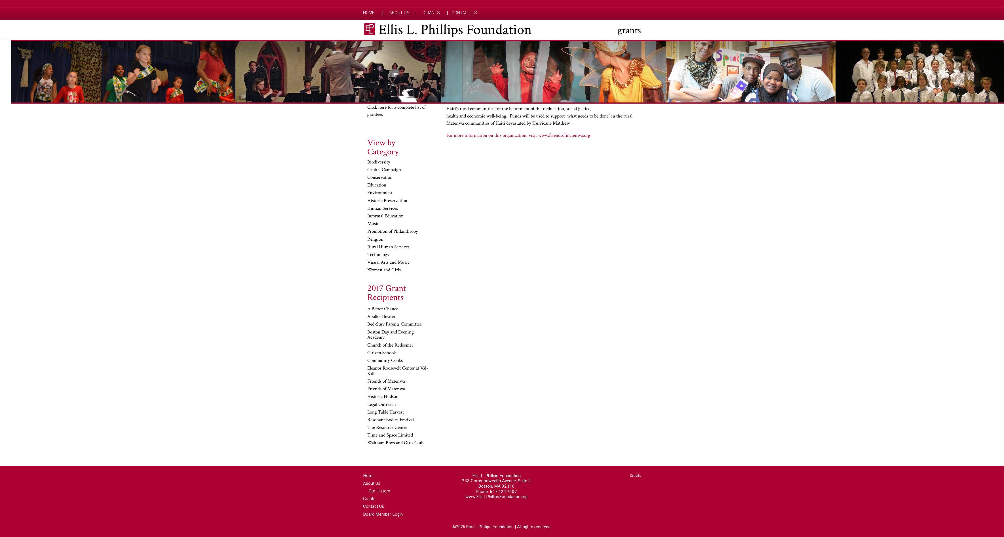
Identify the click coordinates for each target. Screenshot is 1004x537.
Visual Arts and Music (388, 262)
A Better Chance (382, 309)
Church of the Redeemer (390, 345)
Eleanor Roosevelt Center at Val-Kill (397, 371)
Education (376, 185)
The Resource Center (387, 428)
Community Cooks (385, 361)
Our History (379, 491)
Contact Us (464, 13)
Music (373, 224)
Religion (375, 239)
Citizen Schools (381, 353)
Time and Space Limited (390, 435)
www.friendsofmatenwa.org (564, 135)
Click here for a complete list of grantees (396, 111)
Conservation (380, 178)
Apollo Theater (381, 317)
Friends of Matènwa (386, 381)
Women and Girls (384, 270)
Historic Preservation (387, 201)
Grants (432, 13)
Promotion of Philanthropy (392, 231)
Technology (378, 255)
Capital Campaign (384, 170)
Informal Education (385, 216)
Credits (635, 476)
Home (368, 13)
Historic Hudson (382, 397)
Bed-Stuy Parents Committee (394, 324)
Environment (379, 193)
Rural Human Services (388, 247)
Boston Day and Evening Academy (390, 335)
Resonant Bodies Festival (390, 420)
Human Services (382, 208)
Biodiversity (378, 162)
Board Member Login (383, 514)
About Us (399, 13)
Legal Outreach (381, 405)
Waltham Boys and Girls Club (395, 443)
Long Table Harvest (385, 412)
